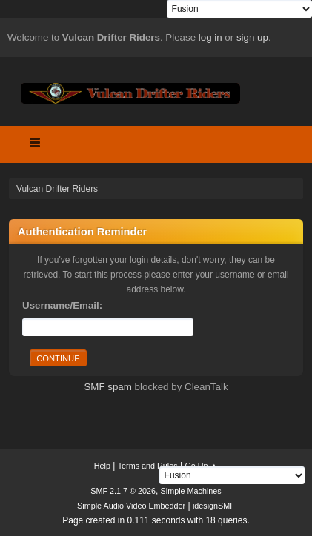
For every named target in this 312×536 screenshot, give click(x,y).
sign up (252, 37)
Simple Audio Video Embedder (131, 505)
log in (210, 37)
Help (102, 465)
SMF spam (107, 386)
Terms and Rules (148, 465)
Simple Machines (191, 490)
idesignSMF (214, 505)
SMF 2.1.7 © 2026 (123, 490)
